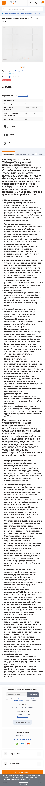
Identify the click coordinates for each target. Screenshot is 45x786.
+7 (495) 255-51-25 (23, 714)
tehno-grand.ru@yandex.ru (22, 739)
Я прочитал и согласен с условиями (22, 699)
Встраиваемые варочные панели (31, 13)
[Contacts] (36, 3)
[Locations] (30, 3)
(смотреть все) (22, 96)
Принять (23, 784)
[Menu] (4, 3)
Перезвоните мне (22, 717)
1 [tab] (21, 67)
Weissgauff (19, 71)
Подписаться (33, 694)
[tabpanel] (22, 44)
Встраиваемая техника (12, 13)
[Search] (4, 9)
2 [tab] (23, 67)
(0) (10, 77)
